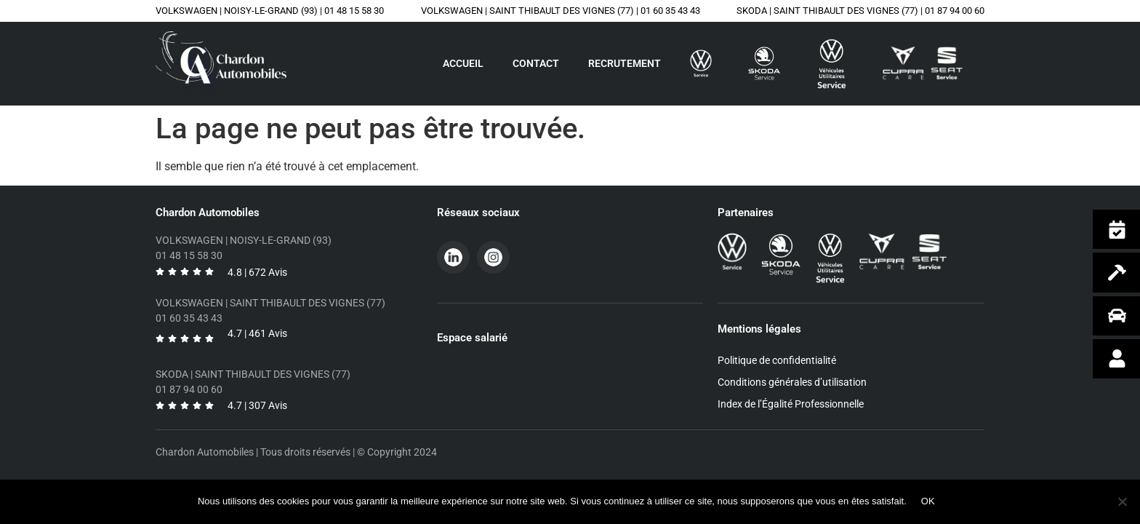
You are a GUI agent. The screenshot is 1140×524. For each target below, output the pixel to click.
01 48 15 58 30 (354, 10)
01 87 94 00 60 (954, 10)
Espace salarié (472, 337)
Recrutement (624, 63)
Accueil (463, 63)
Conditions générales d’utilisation (792, 382)
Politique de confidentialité (777, 360)
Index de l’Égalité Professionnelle (791, 404)
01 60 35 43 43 (670, 10)
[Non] (1122, 501)
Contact (536, 63)
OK (928, 501)
